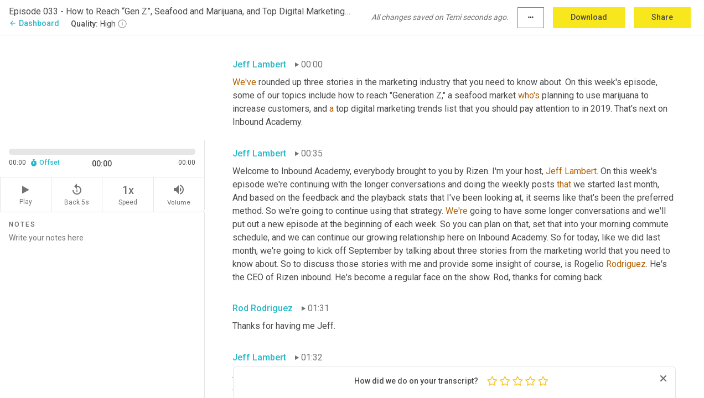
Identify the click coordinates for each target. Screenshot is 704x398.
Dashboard (34, 23)
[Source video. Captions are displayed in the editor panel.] (102, 86)
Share (662, 17)
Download (589, 17)
